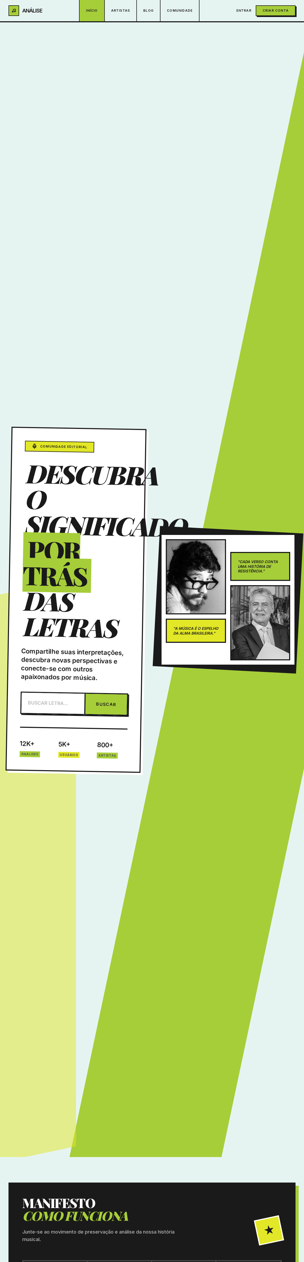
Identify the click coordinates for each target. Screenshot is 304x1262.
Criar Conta (276, 10)
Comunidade (180, 10)
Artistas (120, 10)
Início (92, 10)
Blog (148, 10)
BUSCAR (106, 704)
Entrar (243, 10)
